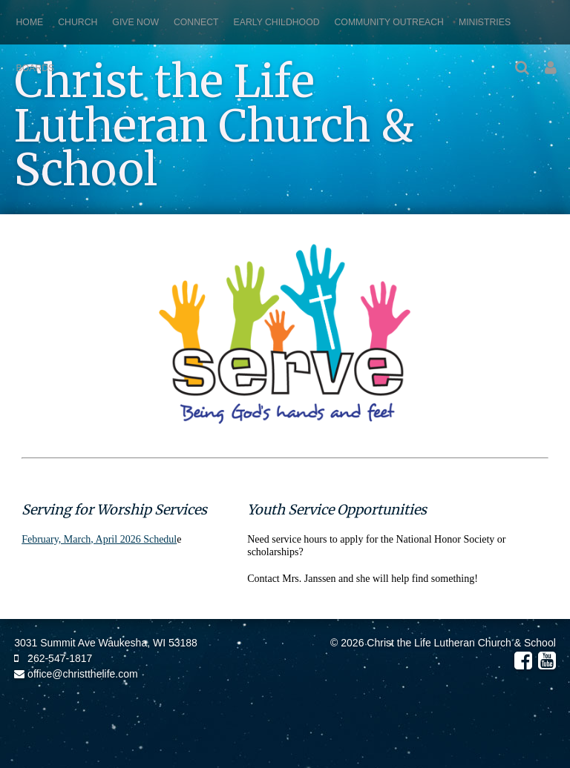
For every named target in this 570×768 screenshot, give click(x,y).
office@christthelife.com (75, 674)
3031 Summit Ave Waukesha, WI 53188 (105, 643)
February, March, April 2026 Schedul (99, 539)
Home (30, 22)
